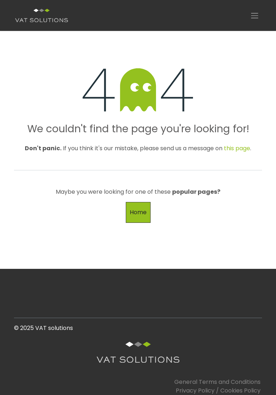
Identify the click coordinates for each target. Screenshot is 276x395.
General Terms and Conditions (218, 382)
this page (237, 148)
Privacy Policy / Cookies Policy (218, 390)
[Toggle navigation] (254, 15)
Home (138, 212)
